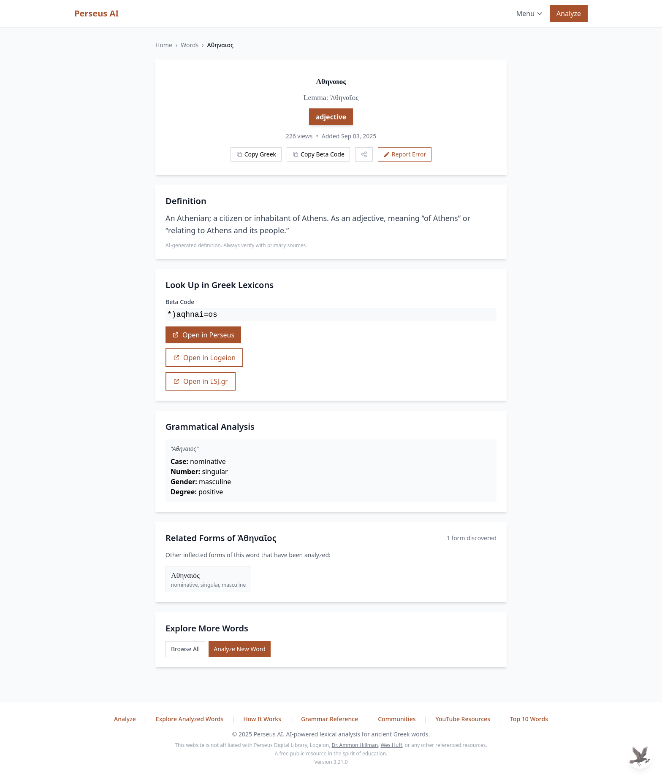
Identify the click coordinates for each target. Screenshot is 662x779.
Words (189, 45)
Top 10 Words (529, 719)
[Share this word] (364, 154)
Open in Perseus (203, 335)
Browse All (185, 649)
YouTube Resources (463, 719)
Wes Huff (391, 745)
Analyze (568, 13)
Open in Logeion (204, 357)
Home (163, 45)
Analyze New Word (240, 649)
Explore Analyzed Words (190, 719)
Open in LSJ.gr (200, 381)
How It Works (262, 719)
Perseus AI (96, 13)
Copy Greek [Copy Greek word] (256, 154)
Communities (397, 719)
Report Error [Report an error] (404, 154)
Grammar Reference (330, 719)
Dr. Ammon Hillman (354, 745)
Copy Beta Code (318, 154)
